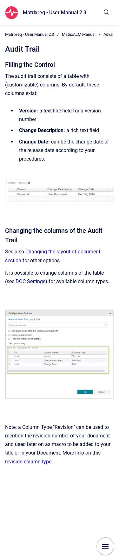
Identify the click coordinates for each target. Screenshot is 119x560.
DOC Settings (30, 281)
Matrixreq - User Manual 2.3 (54, 13)
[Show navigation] (105, 546)
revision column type (28, 462)
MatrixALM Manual (79, 34)
